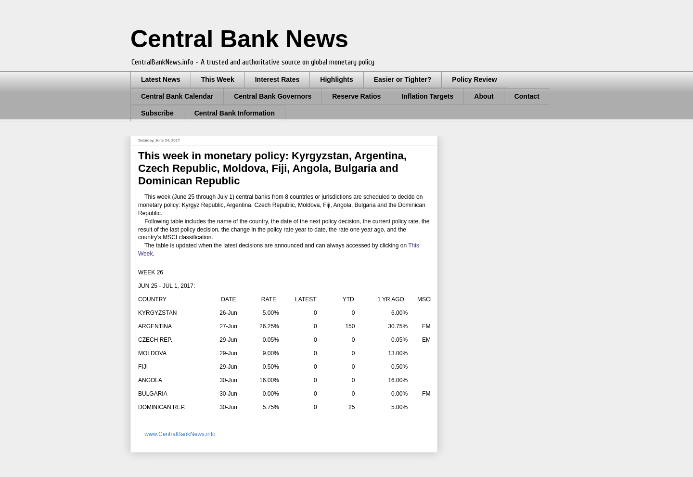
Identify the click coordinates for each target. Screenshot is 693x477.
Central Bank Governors (272, 96)
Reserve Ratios (356, 96)
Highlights (336, 79)
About (483, 96)
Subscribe (157, 113)
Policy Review (474, 79)
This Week (217, 79)
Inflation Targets (427, 96)
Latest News (160, 79)
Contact (526, 96)
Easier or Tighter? (403, 79)
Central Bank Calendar (177, 96)
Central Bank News (239, 39)
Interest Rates (277, 79)
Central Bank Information (234, 113)
